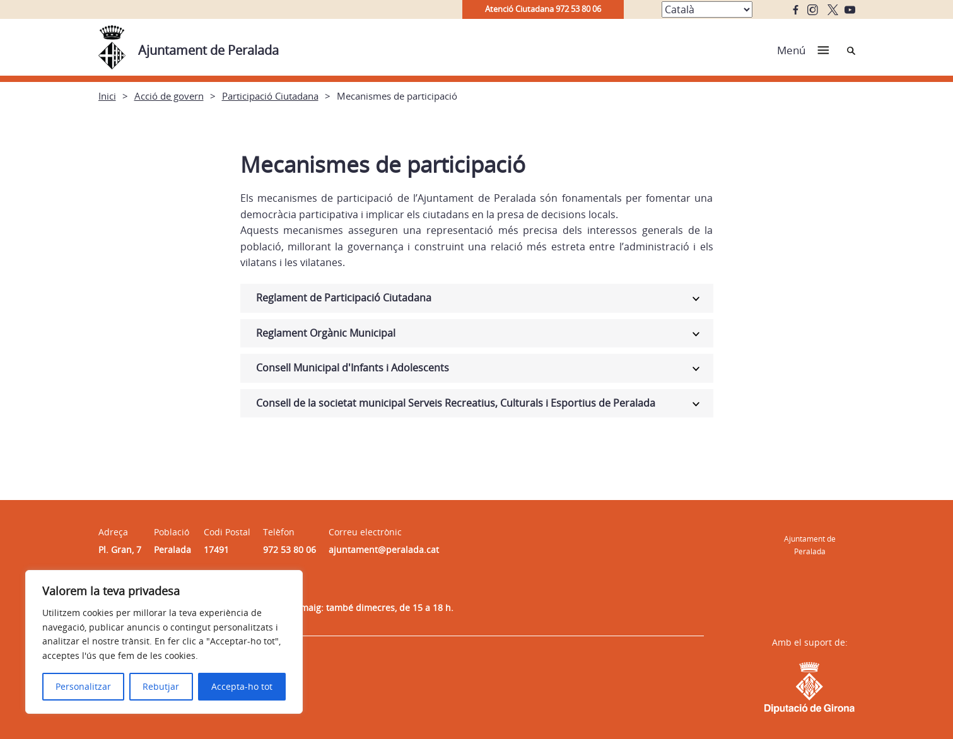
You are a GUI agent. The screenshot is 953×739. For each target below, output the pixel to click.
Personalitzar (83, 686)
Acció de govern (169, 96)
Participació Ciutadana (270, 96)
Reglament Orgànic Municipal (325, 333)
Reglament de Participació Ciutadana (343, 298)
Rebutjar (161, 686)
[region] (164, 642)
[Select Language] (707, 9)
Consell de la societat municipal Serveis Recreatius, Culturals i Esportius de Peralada (455, 403)
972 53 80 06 (289, 550)
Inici (107, 96)
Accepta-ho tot (241, 686)
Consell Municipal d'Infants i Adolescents (352, 368)
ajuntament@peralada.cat (384, 550)
